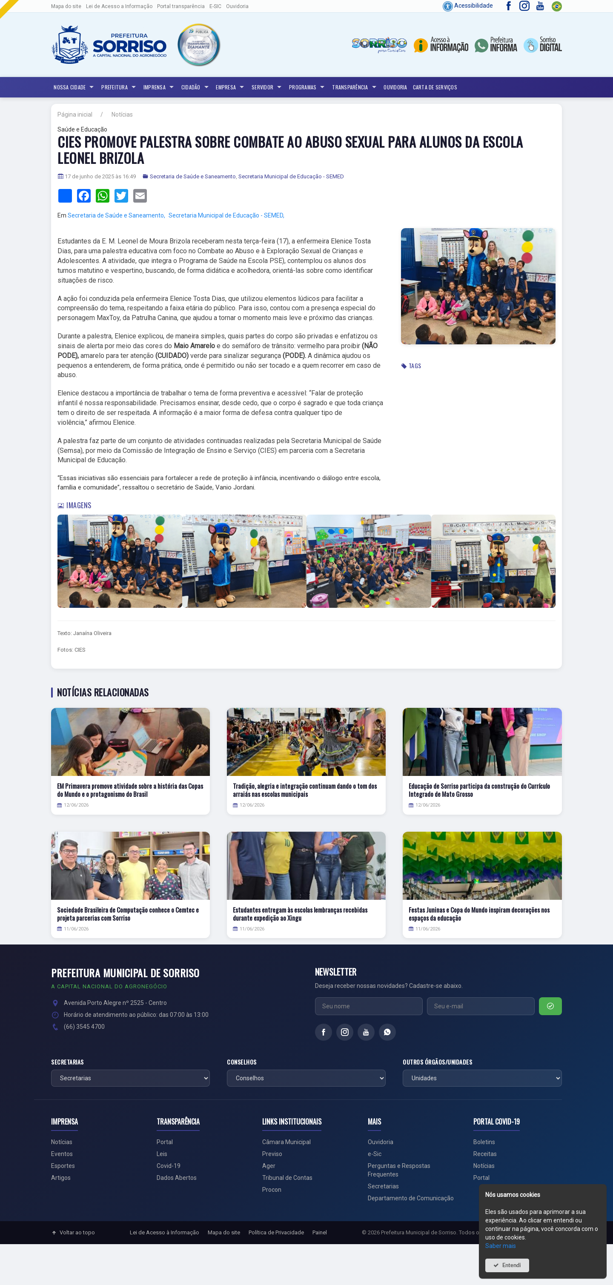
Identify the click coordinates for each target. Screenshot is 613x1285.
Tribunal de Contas (287, 1177)
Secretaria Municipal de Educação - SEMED (291, 176)
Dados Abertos (177, 1177)
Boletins (484, 1142)
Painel (319, 1232)
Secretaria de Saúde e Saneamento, (116, 215)
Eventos (62, 1153)
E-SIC (215, 6)
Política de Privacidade (276, 1232)
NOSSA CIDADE (75, 87)
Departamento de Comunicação (411, 1198)
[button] (198, 44)
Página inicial (74, 114)
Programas (308, 87)
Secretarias (67, 1062)
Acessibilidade (468, 5)
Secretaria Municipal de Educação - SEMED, (226, 215)
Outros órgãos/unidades (437, 1062)
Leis (162, 1153)
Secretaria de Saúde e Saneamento (193, 176)
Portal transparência (181, 6)
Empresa (231, 87)
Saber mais (500, 1245)
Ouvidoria (237, 6)
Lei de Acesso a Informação (119, 6)
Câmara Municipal (286, 1142)
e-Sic (374, 1153)
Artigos (61, 1177)
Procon (271, 1189)
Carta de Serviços (435, 87)
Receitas (485, 1153)
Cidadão (196, 87)
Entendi (511, 1265)
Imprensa (159, 87)
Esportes (63, 1165)
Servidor (268, 87)
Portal (165, 1142)
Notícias (122, 114)
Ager (268, 1165)
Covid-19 (168, 1165)
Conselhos (242, 1062)
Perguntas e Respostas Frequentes (399, 1170)
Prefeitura (119, 87)
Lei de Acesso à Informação (164, 1232)
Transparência (355, 87)
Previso (272, 1153)
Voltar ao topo (73, 1232)
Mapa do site (66, 6)
